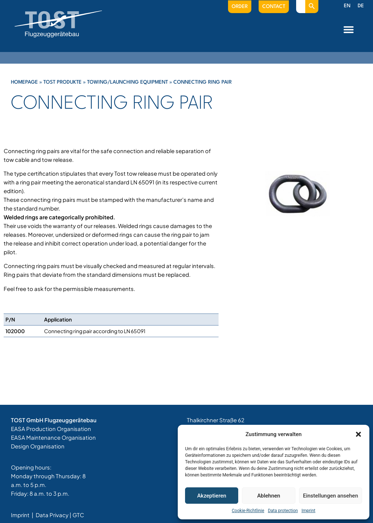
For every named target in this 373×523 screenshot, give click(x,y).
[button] (358, 434)
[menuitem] (347, 6)
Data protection (283, 510)
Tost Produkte (62, 82)
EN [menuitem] (347, 5)
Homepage (24, 82)
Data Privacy (52, 514)
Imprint (308, 510)
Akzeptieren (211, 495)
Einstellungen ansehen (330, 495)
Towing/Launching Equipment (127, 82)
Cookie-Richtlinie (248, 510)
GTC (78, 514)
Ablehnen (268, 495)
